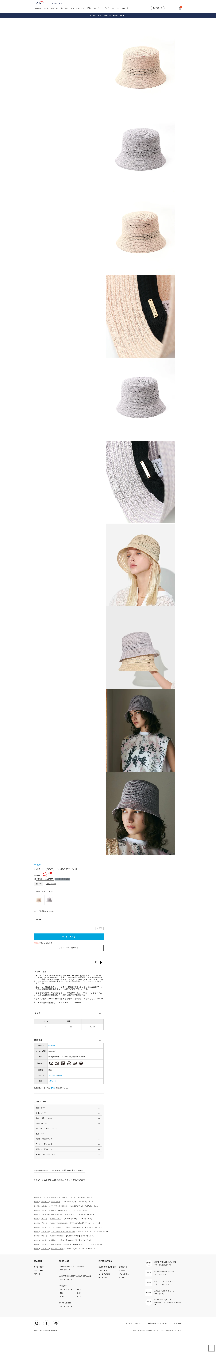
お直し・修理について (44, 1157)
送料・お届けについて (44, 1136)
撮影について (41, 1126)
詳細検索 (157, 8)
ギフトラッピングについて (46, 1173)
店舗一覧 (125, 8)
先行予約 (64, 8)
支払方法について (42, 1142)
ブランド (45, 1215)
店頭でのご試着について (45, 1167)
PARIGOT (38, 883)
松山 (79, 1315)
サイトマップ (103, 1296)
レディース (52, 1099)
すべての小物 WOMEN (59, 1224)
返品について (51, 902)
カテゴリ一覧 (39, 1289)
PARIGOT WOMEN (56, 1254)
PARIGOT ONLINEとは (107, 1285)
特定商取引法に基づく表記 (158, 1342)
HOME (36, 1215)
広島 (62, 1315)
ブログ (106, 8)
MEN (46, 8)
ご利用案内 (102, 1289)
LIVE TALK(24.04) (57, 1267)
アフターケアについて (44, 1162)
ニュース (115, 8)
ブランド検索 (39, 1285)
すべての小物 (53, 1094)
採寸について (41, 1131)
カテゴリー (45, 1220)
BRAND (54, 8)
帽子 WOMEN (56, 1233)
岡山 (79, 1308)
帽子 (60, 1094)
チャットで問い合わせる (68, 966)
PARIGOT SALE (55, 1237)
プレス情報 (123, 1292)
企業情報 (122, 1285)
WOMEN (37, 8)
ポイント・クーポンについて (46, 1147)
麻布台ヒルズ (65, 1288)
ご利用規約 (178, 1342)
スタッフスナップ (77, 8)
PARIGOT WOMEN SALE (58, 1241)
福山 (62, 1311)
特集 (89, 8)
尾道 (79, 1311)
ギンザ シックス (66, 1298)
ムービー (97, 8)
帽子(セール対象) (57, 1258)
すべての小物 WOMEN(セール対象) (63, 1250)
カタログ (122, 1296)
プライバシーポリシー (133, 1342)
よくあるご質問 (104, 1292)
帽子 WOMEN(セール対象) (60, 1262)
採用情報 (122, 1289)
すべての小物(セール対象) (60, 1245)
